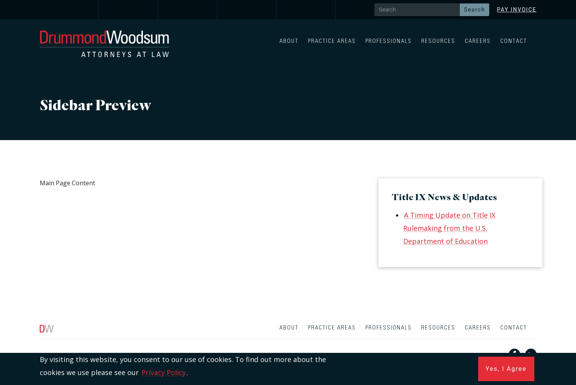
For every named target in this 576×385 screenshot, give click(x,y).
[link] (69, 9)
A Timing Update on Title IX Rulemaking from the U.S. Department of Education (449, 228)
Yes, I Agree (506, 368)
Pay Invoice (516, 10)
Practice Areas (332, 41)
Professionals (388, 41)
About (289, 41)
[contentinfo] (288, 352)
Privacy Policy (163, 372)
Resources (438, 41)
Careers (478, 41)
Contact (513, 41)
